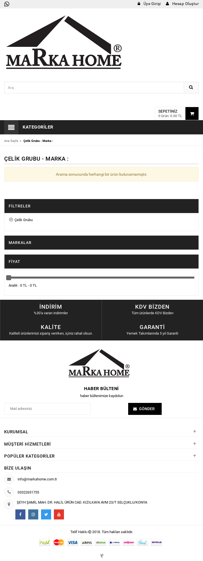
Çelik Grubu (21, 220)
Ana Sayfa (11, 141)
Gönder (147, 409)
